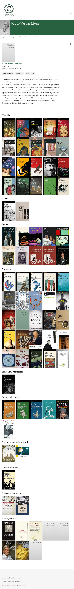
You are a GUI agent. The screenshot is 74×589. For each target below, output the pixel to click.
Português (18, 578)
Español (4, 578)
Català (8, 578)
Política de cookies (21, 585)
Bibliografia (13, 37)
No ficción (20, 73)
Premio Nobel (30, 73)
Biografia (4, 37)
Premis (31, 37)
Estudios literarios (8, 73)
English (13, 578)
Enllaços (38, 37)
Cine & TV (22, 37)
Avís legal (4, 585)
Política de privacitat (11, 585)
